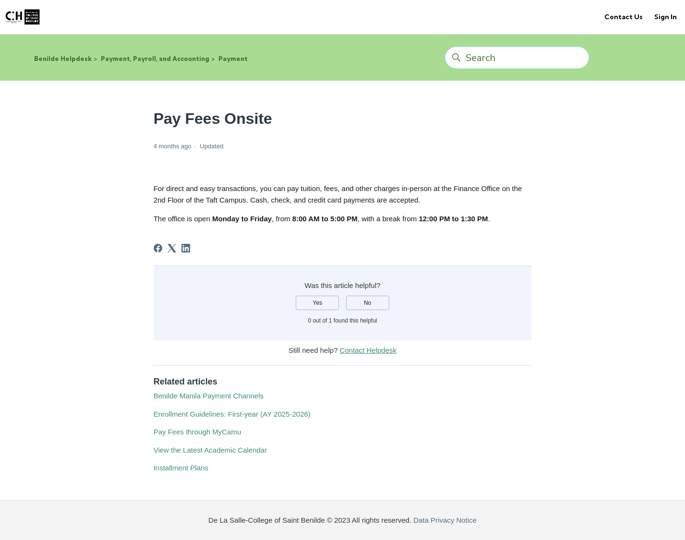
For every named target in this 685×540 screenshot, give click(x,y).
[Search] (517, 57)
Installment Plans (181, 468)
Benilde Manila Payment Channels (209, 396)
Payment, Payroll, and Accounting (155, 58)
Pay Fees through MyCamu (197, 432)
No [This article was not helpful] (367, 303)
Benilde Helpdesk (63, 58)
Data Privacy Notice (444, 520)
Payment (233, 58)
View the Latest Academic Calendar (210, 450)
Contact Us (623, 16)
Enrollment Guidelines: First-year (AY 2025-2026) (232, 414)
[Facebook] (158, 248)
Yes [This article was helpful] (318, 303)
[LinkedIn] (185, 248)
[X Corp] (172, 248)
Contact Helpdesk (368, 350)
